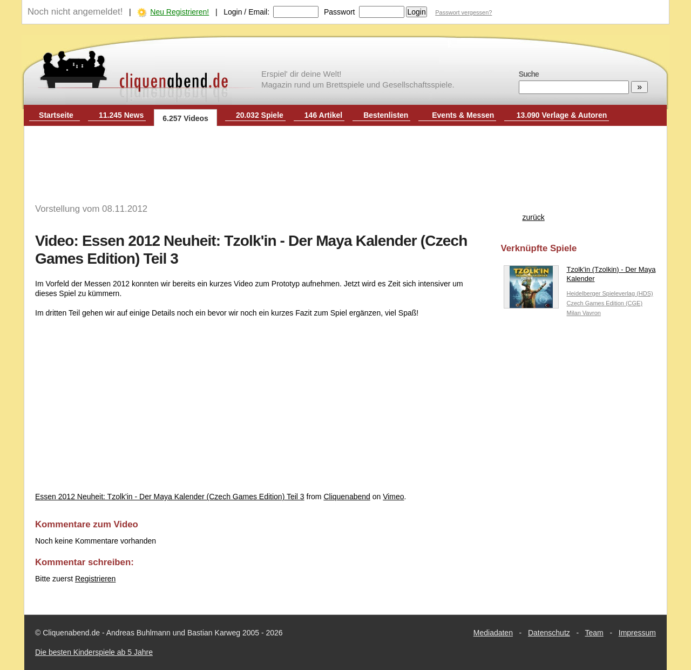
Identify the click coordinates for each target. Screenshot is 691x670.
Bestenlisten (385, 115)
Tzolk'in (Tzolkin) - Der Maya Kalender (580, 276)
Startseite (56, 115)
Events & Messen (463, 115)
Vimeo (393, 496)
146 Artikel (323, 115)
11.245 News (121, 115)
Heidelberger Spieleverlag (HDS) (610, 293)
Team (594, 632)
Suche (529, 74)
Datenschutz (549, 632)
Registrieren (95, 578)
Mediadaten (493, 632)
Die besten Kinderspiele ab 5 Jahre (94, 652)
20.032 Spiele (259, 115)
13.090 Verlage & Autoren (562, 115)
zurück (534, 217)
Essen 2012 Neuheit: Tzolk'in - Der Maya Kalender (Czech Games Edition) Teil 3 (169, 496)
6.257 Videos (185, 118)
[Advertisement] (345, 161)
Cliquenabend (346, 496)
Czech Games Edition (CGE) (605, 303)
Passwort (339, 12)
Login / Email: (246, 12)
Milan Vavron (584, 313)
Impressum (637, 632)
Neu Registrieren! (179, 12)
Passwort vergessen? (463, 12)
